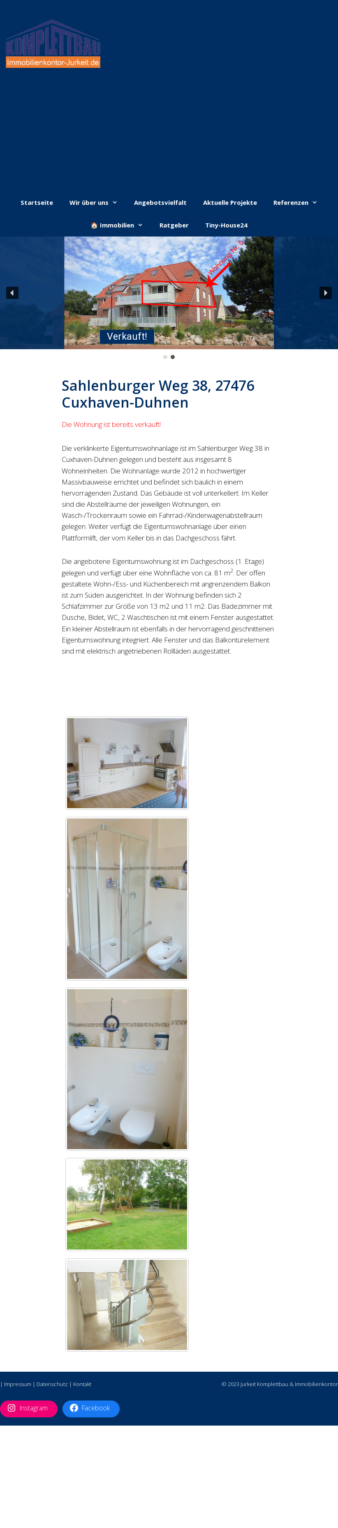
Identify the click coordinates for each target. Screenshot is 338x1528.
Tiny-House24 (226, 225)
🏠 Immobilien (120, 225)
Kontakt (82, 1384)
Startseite (37, 202)
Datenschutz (52, 1384)
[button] (169, 293)
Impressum (17, 1384)
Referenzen (299, 202)
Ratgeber (174, 225)
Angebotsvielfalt (160, 202)
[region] (169, 299)
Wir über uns (97, 202)
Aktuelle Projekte (230, 202)
